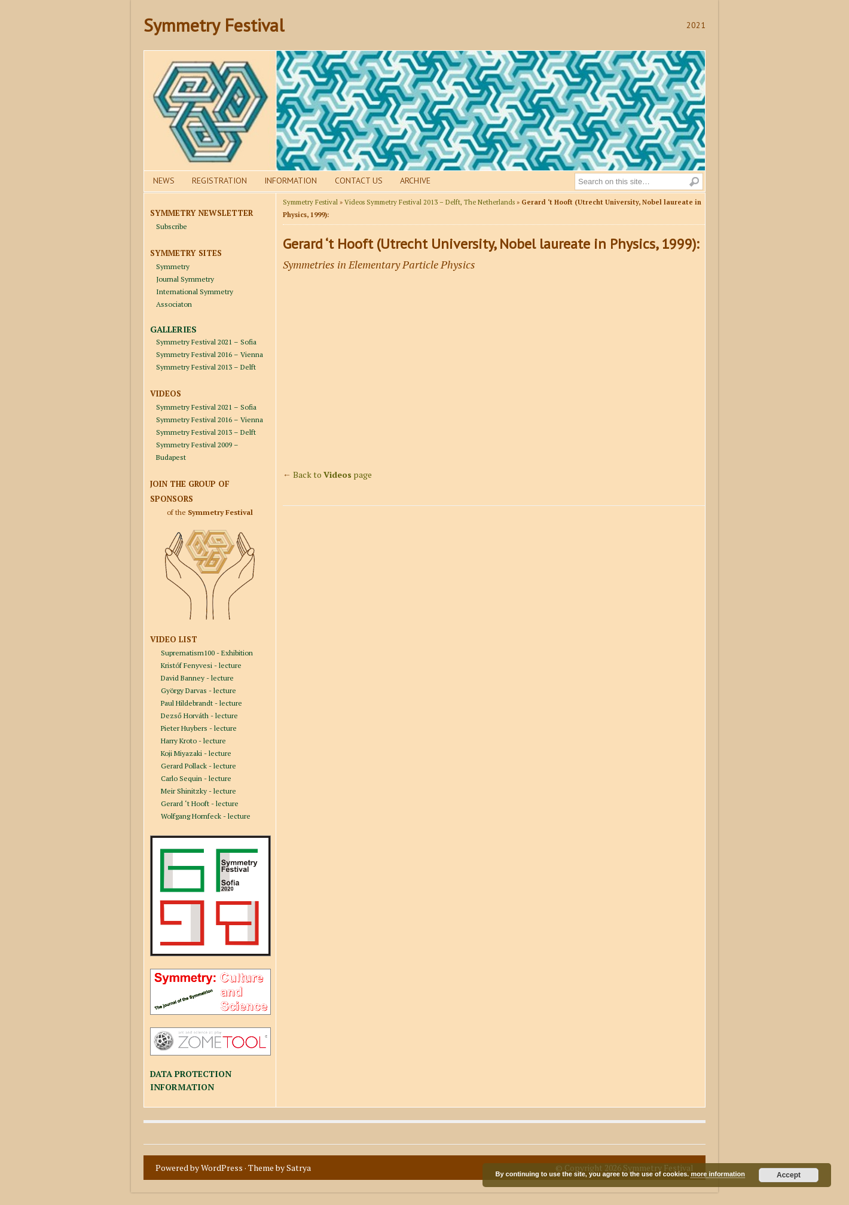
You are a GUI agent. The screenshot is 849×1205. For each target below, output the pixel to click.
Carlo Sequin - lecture (196, 778)
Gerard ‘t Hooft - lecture (200, 803)
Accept (789, 1175)
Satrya (298, 1167)
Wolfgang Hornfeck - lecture (206, 816)
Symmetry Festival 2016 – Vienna (209, 354)
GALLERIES (173, 329)
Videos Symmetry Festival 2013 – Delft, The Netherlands (429, 202)
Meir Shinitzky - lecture (198, 790)
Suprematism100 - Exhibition (207, 652)
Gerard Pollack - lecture (198, 765)
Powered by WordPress (199, 1167)
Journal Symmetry (185, 278)
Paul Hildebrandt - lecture (201, 702)
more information (717, 1173)
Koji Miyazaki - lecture (196, 753)
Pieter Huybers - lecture (199, 728)
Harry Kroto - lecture (193, 740)
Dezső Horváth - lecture (199, 715)
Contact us (359, 180)
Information (290, 180)
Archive (415, 180)
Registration (219, 180)
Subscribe (171, 226)
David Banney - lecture (197, 677)
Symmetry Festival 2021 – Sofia (206, 341)
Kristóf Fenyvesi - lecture (201, 665)
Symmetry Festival (213, 24)
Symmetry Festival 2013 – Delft (206, 366)
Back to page (332, 474)
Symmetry (173, 266)
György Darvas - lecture (198, 690)
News (164, 180)
